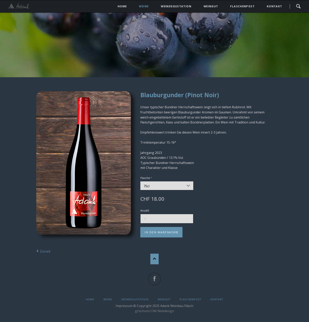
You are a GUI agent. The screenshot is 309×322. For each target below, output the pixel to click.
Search (298, 6)
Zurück (45, 251)
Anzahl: (144, 210)
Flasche (147, 178)
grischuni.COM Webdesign (154, 311)
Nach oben (154, 259)
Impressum (124, 306)
